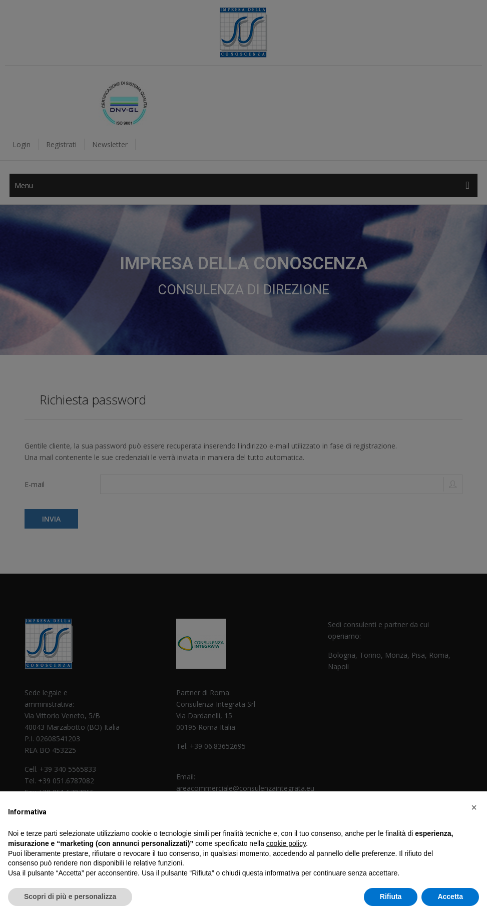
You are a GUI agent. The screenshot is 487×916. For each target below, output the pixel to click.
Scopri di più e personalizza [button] (70, 896)
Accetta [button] (450, 896)
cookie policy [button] (286, 843)
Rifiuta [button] (391, 896)
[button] (474, 807)
